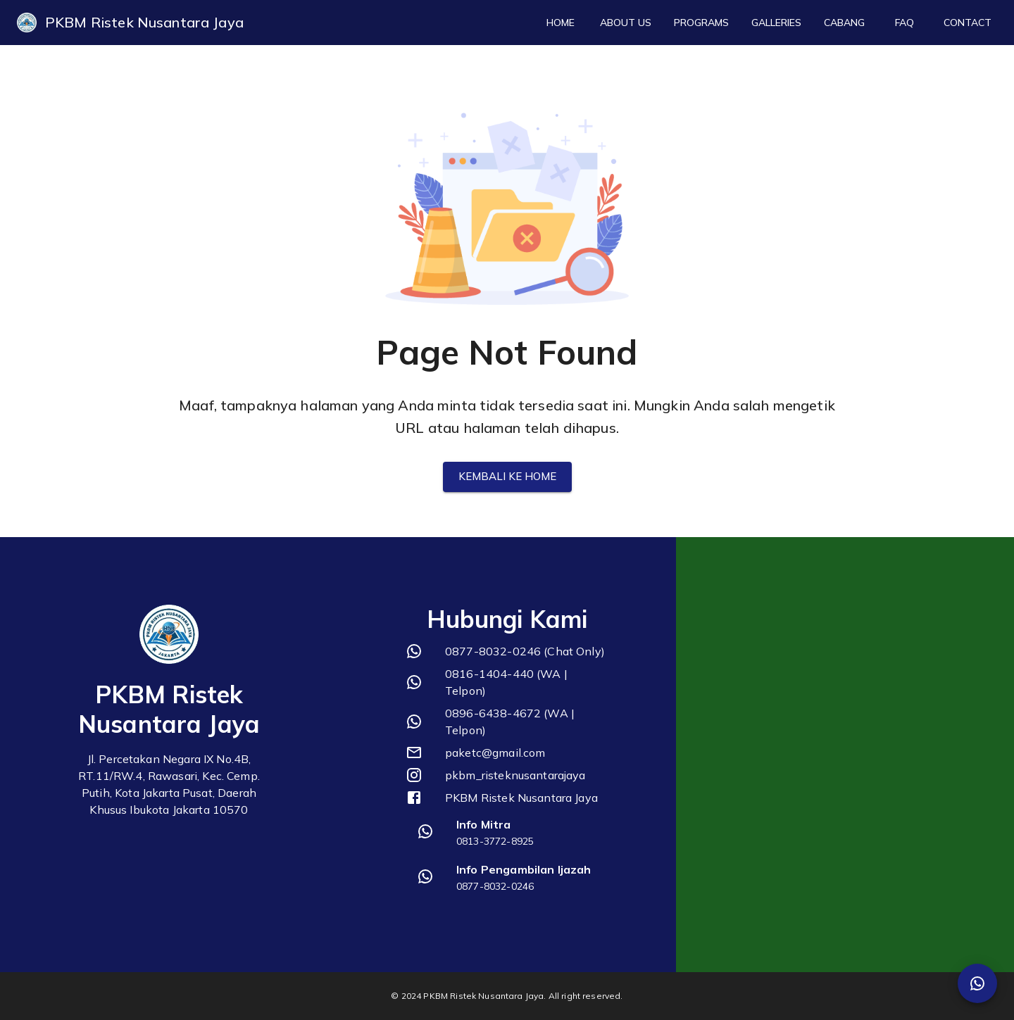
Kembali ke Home (507, 476)
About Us (625, 23)
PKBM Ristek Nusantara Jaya (144, 22)
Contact (967, 23)
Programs (701, 23)
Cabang (844, 23)
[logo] (26, 22)
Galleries (776, 23)
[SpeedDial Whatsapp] (977, 983)
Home (560, 23)
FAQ (904, 23)
